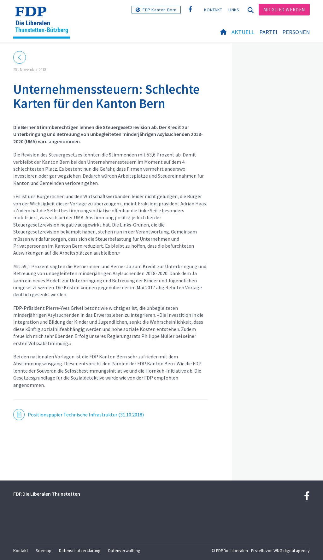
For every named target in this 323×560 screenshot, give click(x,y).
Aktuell (243, 32)
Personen (296, 32)
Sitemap (43, 550)
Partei (268, 32)
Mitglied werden (284, 10)
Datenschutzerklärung (80, 550)
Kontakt (213, 10)
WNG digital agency (291, 550)
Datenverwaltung (124, 550)
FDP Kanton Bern (160, 10)
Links (233, 10)
